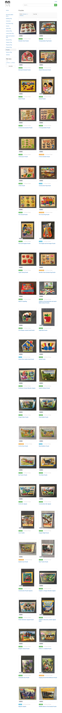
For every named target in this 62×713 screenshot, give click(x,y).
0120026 (20, 151)
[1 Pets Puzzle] (27, 172)
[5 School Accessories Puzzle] (27, 114)
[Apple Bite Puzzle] (48, 317)
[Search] (55, 5)
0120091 (20, 556)
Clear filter (11, 66)
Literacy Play (9, 31)
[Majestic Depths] (27, 693)
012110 (41, 672)
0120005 (20, 35)
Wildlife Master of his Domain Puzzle (47, 706)
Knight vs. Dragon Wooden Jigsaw (47, 590)
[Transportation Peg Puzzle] (48, 28)
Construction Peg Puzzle (45, 185)
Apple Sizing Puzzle (23, 272)
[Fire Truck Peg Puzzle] (48, 201)
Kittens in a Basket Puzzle (45, 648)
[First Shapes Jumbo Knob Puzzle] (27, 317)
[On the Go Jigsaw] (27, 491)
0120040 (41, 238)
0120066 (20, 383)
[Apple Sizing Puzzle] (27, 259)
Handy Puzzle (42, 359)
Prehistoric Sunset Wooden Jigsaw (27, 388)
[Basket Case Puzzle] (27, 548)
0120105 (41, 643)
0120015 (41, 64)
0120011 (20, 64)
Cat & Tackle (22, 532)
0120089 (41, 527)
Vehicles (8, 54)
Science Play (9, 52)
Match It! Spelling (23, 301)
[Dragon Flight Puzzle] (48, 519)
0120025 (41, 122)
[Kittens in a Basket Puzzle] (48, 635)
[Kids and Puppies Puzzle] (27, 230)
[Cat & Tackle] (27, 519)
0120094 (20, 585)
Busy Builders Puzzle (44, 446)
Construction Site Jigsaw (45, 503)
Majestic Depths (22, 706)
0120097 (20, 614)
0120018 (41, 93)
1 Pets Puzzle (22, 185)
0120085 (41, 498)
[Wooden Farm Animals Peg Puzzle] (48, 259)
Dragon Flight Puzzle (44, 532)
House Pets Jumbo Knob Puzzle (26, 359)
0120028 (20, 180)
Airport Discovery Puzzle (45, 69)
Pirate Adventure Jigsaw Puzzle (26, 619)
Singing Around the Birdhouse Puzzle (48, 677)
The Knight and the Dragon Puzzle (47, 243)
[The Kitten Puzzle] (48, 462)
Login (56, 1)
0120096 (41, 585)
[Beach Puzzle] (27, 85)
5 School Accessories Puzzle (25, 127)
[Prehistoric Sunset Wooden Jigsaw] (27, 375)
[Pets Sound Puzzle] (27, 201)
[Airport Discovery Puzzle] (48, 56)
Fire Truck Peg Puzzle (44, 214)
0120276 (20, 527)
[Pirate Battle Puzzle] (48, 404)
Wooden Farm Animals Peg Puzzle (47, 272)
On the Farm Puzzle (23, 446)
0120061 (20, 354)
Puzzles (8, 49)
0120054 (41, 296)
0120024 (20, 122)
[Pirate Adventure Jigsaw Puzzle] (27, 606)
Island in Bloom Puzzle (44, 388)
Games (7, 26)
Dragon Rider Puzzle (23, 417)
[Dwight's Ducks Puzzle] (27, 635)
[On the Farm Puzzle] (27, 433)
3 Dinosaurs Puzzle (23, 156)
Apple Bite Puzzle (43, 330)
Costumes (8, 21)
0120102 (41, 614)
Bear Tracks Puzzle (43, 561)
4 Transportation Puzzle (44, 127)
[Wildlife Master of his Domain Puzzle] (48, 693)
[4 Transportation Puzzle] (48, 114)
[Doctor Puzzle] (48, 85)
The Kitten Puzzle (43, 475)
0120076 (41, 412)
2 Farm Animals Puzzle (44, 156)
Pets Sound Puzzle (23, 214)
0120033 (41, 180)
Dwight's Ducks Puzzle (24, 648)
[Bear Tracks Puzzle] (48, 548)
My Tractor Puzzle (23, 475)
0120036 (20, 209)
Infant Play (8, 28)
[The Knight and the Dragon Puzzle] (48, 230)
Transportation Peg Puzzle (45, 40)
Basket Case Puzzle (23, 561)
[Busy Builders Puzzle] (48, 433)
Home (7, 10)
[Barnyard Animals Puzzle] (27, 56)
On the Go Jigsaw (23, 503)
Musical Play (9, 39)
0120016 (20, 93)
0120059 (20, 325)
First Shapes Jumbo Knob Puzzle (27, 330)
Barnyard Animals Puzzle (25, 69)
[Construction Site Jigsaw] (48, 491)
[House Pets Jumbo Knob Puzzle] (27, 346)
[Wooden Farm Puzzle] (27, 28)
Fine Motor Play (9, 23)
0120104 (20, 643)
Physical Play (9, 44)
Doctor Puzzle (42, 98)
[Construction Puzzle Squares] (27, 577)
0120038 (20, 238)
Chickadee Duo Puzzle (24, 677)
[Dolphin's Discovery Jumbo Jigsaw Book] (48, 606)
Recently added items (9, 15)
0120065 (41, 354)
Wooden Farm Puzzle (24, 40)
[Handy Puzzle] (48, 346)
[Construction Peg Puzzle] (48, 172)
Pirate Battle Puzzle (43, 417)
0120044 (20, 296)
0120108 (20, 672)
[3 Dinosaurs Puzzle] (27, 143)
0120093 (41, 556)
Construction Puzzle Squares (26, 590)
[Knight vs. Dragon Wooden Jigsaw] (48, 577)
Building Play (9, 18)
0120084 (20, 498)
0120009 (41, 35)
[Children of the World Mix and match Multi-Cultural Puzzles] (48, 288)
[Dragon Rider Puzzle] (27, 404)
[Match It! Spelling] (27, 288)
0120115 (41, 701)
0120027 (41, 151)
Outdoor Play (9, 42)
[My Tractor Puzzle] (27, 462)
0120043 (41, 267)
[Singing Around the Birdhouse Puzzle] (48, 664)
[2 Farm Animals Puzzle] (48, 143)
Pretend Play (9, 47)
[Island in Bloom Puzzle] (48, 375)
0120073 (20, 412)
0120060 (41, 325)
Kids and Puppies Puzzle (24, 243)
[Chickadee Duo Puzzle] (27, 664)
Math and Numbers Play (10, 36)
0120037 (41, 209)
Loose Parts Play (10, 33)
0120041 (20, 267)
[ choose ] (8, 62)
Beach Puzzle (22, 98)
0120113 (20, 701)
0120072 (41, 383)
